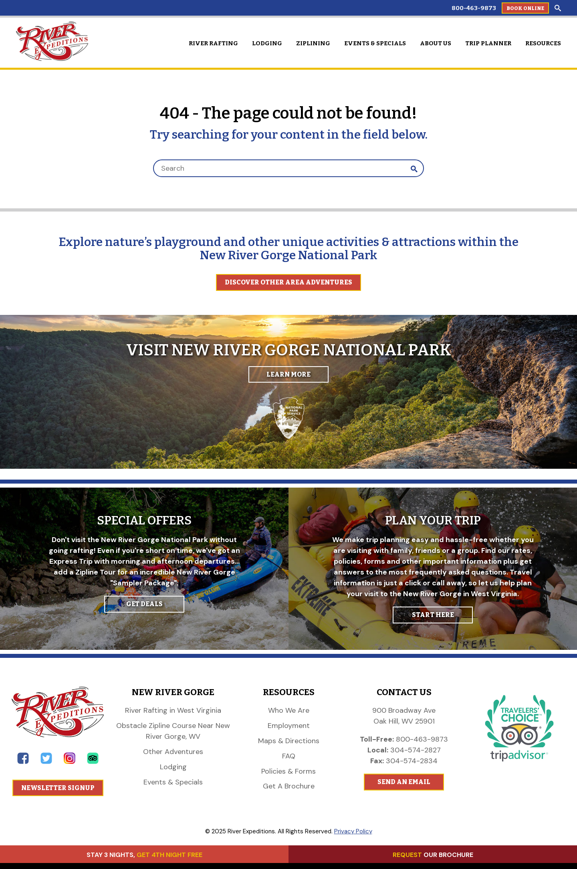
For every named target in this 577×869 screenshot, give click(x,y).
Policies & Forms (288, 771)
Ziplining (313, 43)
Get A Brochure (289, 786)
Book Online (525, 8)
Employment (289, 725)
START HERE (433, 615)
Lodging (267, 43)
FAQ (288, 756)
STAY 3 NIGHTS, (144, 855)
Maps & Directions (288, 741)
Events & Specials (375, 43)
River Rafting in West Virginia (173, 710)
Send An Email (403, 782)
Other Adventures (173, 751)
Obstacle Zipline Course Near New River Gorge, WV (173, 731)
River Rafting (213, 43)
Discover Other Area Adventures (288, 282)
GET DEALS (144, 604)
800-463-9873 (474, 8)
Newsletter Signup (58, 788)
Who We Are (288, 710)
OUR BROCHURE (433, 855)
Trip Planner (488, 43)
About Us (435, 43)
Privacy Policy (353, 831)
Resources (543, 43)
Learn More (288, 374)
